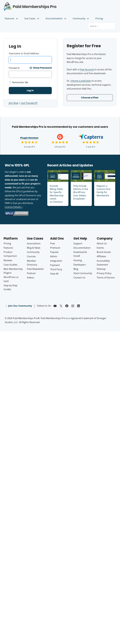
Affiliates (101, 256)
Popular (54, 252)
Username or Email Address (24, 53)
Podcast (31, 273)
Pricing (99, 18)
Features (11, 18)
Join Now (13, 103)
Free (52, 243)
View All (54, 273)
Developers (79, 264)
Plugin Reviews (29, 137)
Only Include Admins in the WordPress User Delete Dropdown (80, 192)
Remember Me (18, 82)
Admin (53, 256)
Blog (75, 269)
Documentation (56, 18)
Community (81, 18)
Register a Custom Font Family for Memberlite (104, 190)
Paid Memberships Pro (30, 4)
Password (14, 67)
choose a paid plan (81, 80)
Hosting (77, 260)
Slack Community (82, 273)
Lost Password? (29, 103)
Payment (55, 265)
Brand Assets (104, 252)
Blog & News (33, 247)
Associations (34, 243)
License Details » (14, 207)
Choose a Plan (89, 97)
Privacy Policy (104, 273)
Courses (31, 256)
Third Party (56, 269)
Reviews (8, 260)
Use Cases (31, 18)
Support (77, 243)
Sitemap (101, 269)
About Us (102, 243)
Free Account (87, 69)
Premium (55, 247)
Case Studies (10, 264)
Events (100, 247)
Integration (56, 260)
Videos (30, 277)
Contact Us (79, 277)
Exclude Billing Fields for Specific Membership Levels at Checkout (57, 194)
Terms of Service (106, 277)
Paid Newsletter (35, 269)
